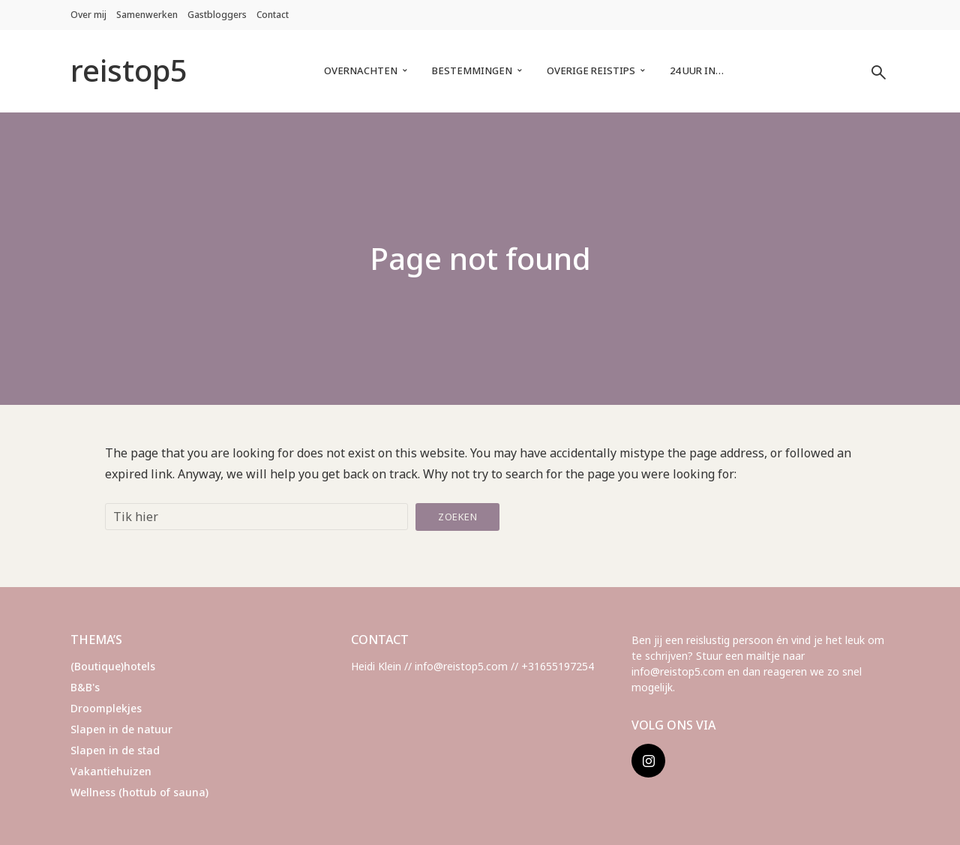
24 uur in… (697, 70)
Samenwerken (147, 14)
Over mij (88, 14)
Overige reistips (591, 70)
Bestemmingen (472, 70)
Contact (272, 14)
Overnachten (361, 70)
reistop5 (129, 70)
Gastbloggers (217, 14)
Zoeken (457, 516)
